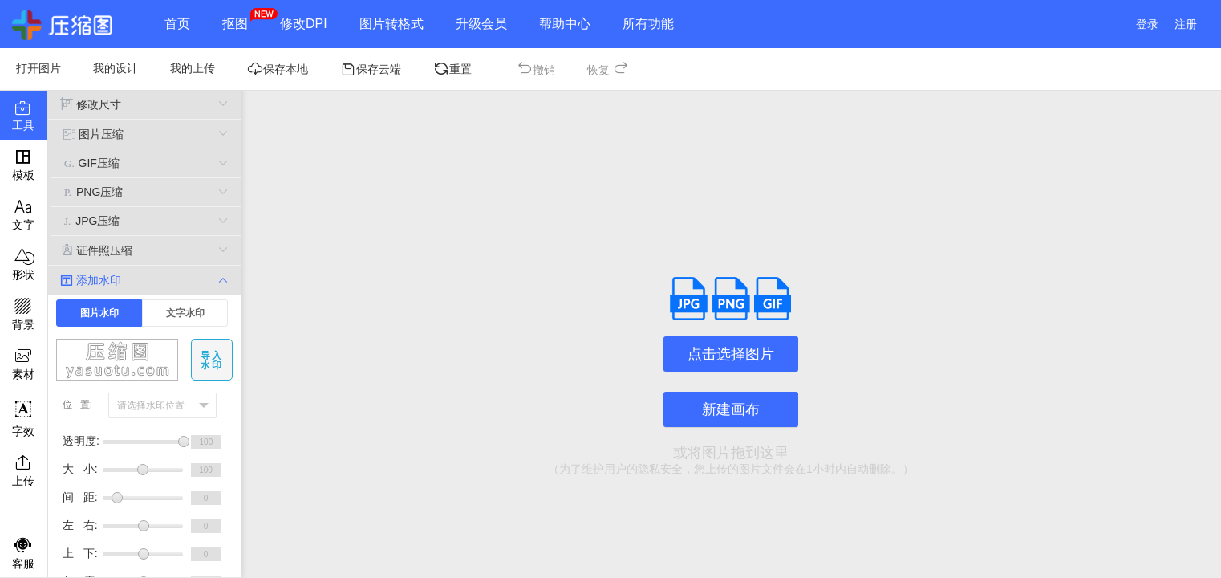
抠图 (235, 24)
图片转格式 (391, 24)
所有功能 (648, 24)
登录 (1147, 24)
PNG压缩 (146, 192)
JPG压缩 (146, 221)
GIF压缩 (146, 163)
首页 (177, 24)
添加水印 (144, 280)
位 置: (77, 404)
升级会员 (481, 24)
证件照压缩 (144, 250)
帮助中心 (564, 24)
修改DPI (303, 24)
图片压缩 (146, 134)
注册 (1185, 24)
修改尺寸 (144, 104)
